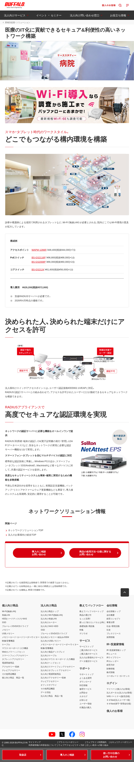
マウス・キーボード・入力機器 (15, 648)
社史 (109, 629)
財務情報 (111, 668)
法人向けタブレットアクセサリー (56, 670)
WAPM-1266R (39, 249)
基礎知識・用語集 (87, 626)
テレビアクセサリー (11, 670)
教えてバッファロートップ (91, 611)
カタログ (83, 696)
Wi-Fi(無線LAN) (9, 611)
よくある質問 (85, 677)
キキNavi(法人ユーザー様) (118, 699)
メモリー (6, 629)
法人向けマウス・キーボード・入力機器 (58, 659)
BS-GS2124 (38, 269)
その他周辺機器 (9, 673)
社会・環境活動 (113, 626)
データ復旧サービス (88, 661)
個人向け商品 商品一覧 (13, 677)
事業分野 (111, 622)
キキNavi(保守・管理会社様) (119, 703)
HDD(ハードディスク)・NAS (14, 618)
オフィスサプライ (49, 684)
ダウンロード (85, 681)
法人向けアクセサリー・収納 (53, 677)
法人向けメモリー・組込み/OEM (55, 637)
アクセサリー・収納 (10, 666)
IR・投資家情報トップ (116, 650)
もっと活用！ (85, 618)
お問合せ (83, 692)
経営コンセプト (114, 618)
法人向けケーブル (49, 655)
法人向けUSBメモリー (51, 640)
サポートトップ (86, 674)
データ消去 (46, 692)
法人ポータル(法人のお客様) (119, 692)
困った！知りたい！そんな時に (92, 622)
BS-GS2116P (39, 257)
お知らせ (83, 699)
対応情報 (83, 685)
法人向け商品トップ (50, 611)
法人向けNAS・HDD (49, 626)
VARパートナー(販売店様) (118, 696)
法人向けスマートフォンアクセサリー (58, 666)
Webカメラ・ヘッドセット (13, 651)
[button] (39, 553)
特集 (81, 629)
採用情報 (111, 637)
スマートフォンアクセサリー (15, 655)
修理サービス (85, 688)
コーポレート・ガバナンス (118, 675)
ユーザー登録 (85, 703)
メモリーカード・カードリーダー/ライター (21, 637)
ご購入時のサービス (88, 650)
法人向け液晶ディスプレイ (53, 651)
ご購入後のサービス (88, 653)
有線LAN (6, 614)
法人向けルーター (49, 622)
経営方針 (111, 664)
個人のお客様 (115, 711)
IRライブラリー (114, 657)
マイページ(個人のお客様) (118, 688)
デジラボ (83, 633)
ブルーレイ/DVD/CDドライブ (15, 626)
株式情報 (111, 672)
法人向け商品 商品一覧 (52, 695)
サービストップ (86, 646)
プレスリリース (114, 633)
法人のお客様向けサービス (91, 657)
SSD (4, 622)
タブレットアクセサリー (13, 659)
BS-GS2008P (39, 261)
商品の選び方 (85, 614)
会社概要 (111, 614)
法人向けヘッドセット (51, 662)
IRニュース (112, 653)
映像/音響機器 (8, 640)
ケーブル (6, 644)
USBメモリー (8, 633)
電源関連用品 (8, 662)
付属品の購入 (85, 707)
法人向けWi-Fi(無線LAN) (52, 614)
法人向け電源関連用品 (51, 673)
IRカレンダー (113, 661)
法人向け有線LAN (49, 618)
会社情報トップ (114, 611)
